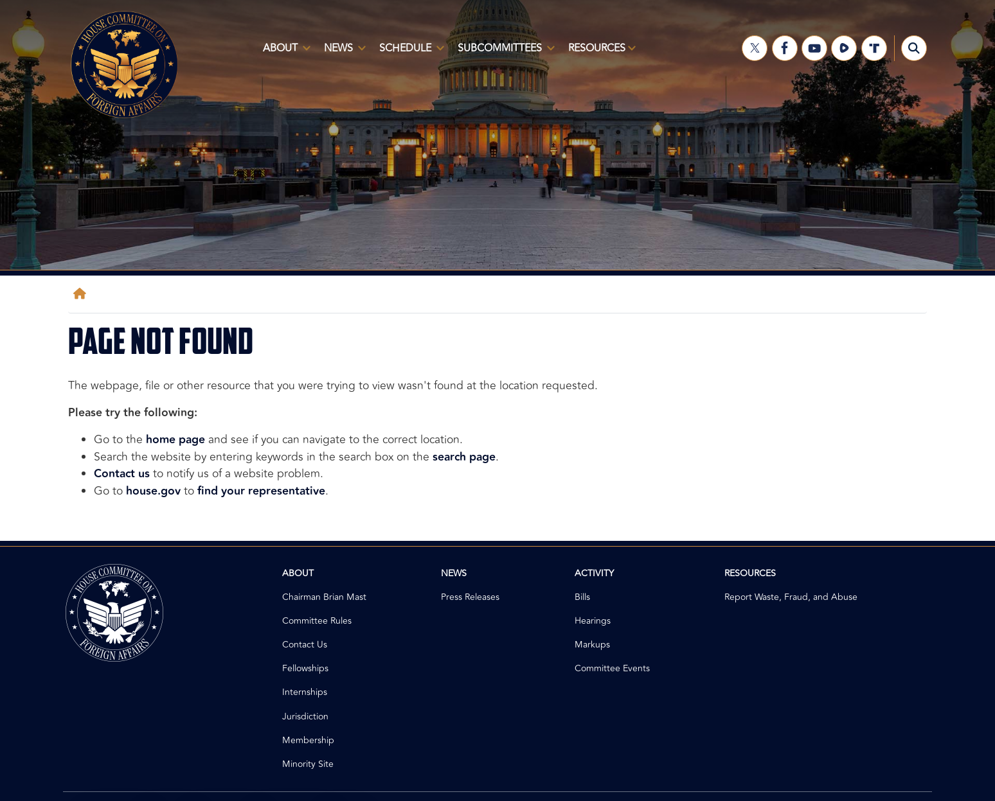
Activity (594, 573)
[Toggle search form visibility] (914, 48)
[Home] (82, 294)
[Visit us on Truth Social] (874, 48)
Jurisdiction (305, 716)
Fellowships (305, 668)
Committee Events (612, 668)
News (454, 573)
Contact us (122, 473)
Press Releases (470, 597)
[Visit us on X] (754, 48)
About (298, 573)
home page (175, 439)
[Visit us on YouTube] (814, 48)
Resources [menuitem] (599, 53)
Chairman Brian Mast (324, 597)
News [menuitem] (342, 53)
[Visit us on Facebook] (785, 48)
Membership (308, 740)
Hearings (593, 621)
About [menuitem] (284, 53)
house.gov (153, 491)
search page (464, 457)
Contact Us (304, 644)
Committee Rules (317, 621)
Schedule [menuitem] (409, 53)
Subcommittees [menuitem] (503, 53)
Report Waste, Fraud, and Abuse (790, 597)
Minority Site (308, 764)
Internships (304, 692)
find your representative (261, 491)
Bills (582, 597)
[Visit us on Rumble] (844, 48)
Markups (592, 644)
